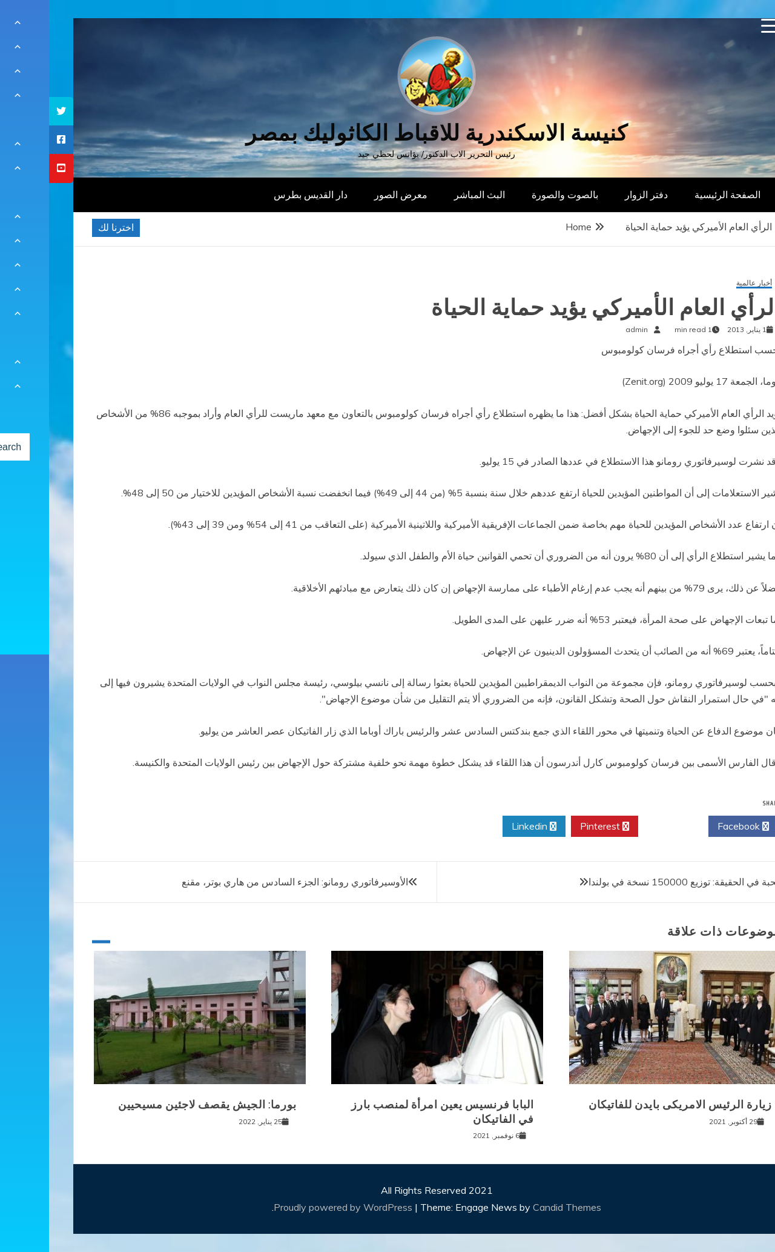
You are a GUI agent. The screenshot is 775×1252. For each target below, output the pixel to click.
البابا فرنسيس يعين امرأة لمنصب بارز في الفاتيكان (393, 1111)
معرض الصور (351, 194)
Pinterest (555, 826)
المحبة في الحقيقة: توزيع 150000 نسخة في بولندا (638, 882)
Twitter (624, 826)
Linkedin (485, 826)
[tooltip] (12, 111)
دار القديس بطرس (261, 194)
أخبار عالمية (705, 283)
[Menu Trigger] (719, 25)
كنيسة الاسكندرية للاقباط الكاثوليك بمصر (388, 133)
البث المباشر (430, 194)
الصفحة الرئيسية (678, 194)
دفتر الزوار (597, 194)
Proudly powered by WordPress (295, 1207)
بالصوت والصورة (516, 194)
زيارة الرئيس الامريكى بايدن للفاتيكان (631, 1104)
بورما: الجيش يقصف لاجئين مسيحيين (158, 1104)
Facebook (694, 826)
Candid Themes (518, 1207)
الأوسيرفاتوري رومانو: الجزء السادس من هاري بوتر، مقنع (246, 882)
